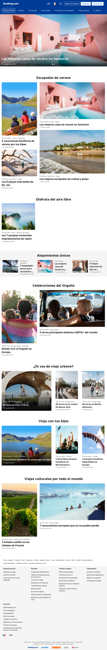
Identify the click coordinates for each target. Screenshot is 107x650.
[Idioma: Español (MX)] (4, 635)
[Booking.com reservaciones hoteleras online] (10, 4)
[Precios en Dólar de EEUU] (11, 635)
